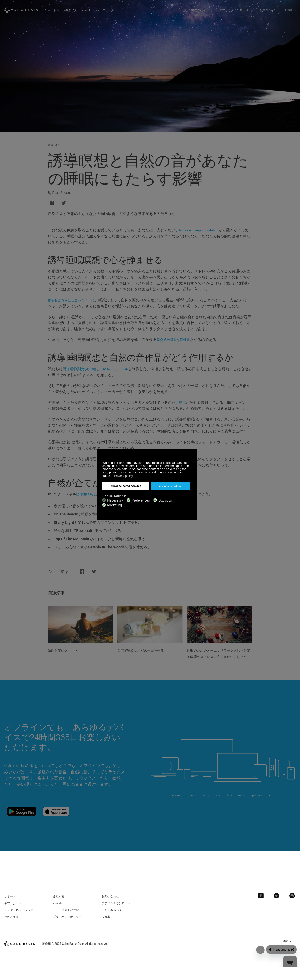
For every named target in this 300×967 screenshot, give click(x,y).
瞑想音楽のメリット (66, 650)
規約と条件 (11, 917)
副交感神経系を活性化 (175, 339)
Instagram (293, 896)
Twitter (279, 896)
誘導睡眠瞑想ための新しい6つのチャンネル (99, 369)
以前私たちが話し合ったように (74, 300)
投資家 (105, 917)
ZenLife (57, 903)
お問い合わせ (110, 896)
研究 (183, 402)
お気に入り (79, 8)
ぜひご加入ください (195, 8)
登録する (58, 896)
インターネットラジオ (18, 910)
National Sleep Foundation (201, 230)
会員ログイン (268, 8)
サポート (10, 896)
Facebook (265, 896)
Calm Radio (25, 8)
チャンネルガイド (113, 910)
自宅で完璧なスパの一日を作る (146, 650)
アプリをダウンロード (234, 8)
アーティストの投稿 (66, 910)
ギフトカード (13, 903)
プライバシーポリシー (67, 917)
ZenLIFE (96, 8)
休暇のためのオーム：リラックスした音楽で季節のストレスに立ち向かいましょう (218, 656)
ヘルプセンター (115, 8)
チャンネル (60, 8)
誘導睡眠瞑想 (87, 494)
